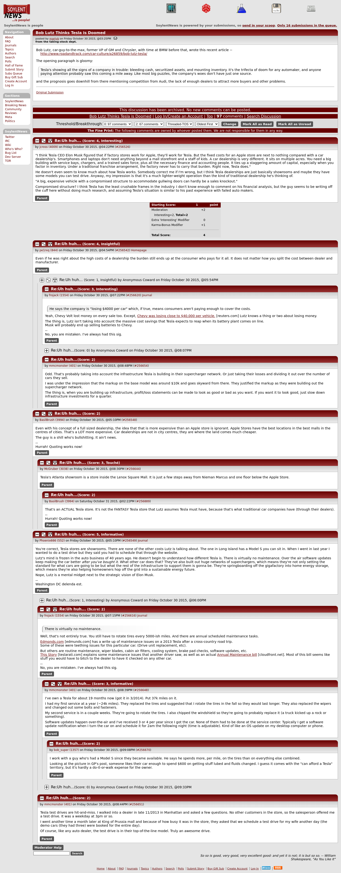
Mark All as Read (257, 124)
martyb (54, 38)
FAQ (7, 41)
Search (10, 57)
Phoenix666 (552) (52, 540)
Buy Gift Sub (14, 77)
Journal (147, 295)
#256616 (128, 615)
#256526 (122, 147)
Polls (8, 61)
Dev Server (13, 157)
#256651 (136, 804)
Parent (42, 198)
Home (101, 868)
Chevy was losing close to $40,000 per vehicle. (176, 316)
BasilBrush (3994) (52, 420)
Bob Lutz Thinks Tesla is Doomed (70, 33)
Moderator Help (48, 847)
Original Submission (50, 92)
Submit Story (14, 69)
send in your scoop (258, 25)
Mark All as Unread (294, 124)
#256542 (122, 250)
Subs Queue (13, 73)
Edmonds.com (52, 642)
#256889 (143, 501)
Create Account (16, 81)
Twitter (9, 137)
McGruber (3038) (56, 469)
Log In (9, 85)
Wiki (8, 145)
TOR (8, 161)
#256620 (133, 295)
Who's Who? (13, 149)
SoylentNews (16, 13)
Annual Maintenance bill (237, 655)
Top (209, 116)
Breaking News (15, 105)
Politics (10, 121)
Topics (9, 49)
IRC (7, 141)
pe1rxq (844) (49, 250)
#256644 (133, 469)
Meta (8, 117)
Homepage (139, 250)
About (9, 37)
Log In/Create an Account (179, 116)
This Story (48, 655)
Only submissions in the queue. (307, 25)
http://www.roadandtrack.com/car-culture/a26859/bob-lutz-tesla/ (93, 54)
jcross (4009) (49, 147)
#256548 (129, 420)
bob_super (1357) (66, 750)
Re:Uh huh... (68, 140)
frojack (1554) (59, 295)
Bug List (11, 152)
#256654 (141, 365)
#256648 (141, 690)
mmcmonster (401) (62, 365)
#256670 (143, 750)
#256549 (129, 540)
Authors (10, 53)
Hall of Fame (14, 65)
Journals (10, 45)
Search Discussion (264, 116)
